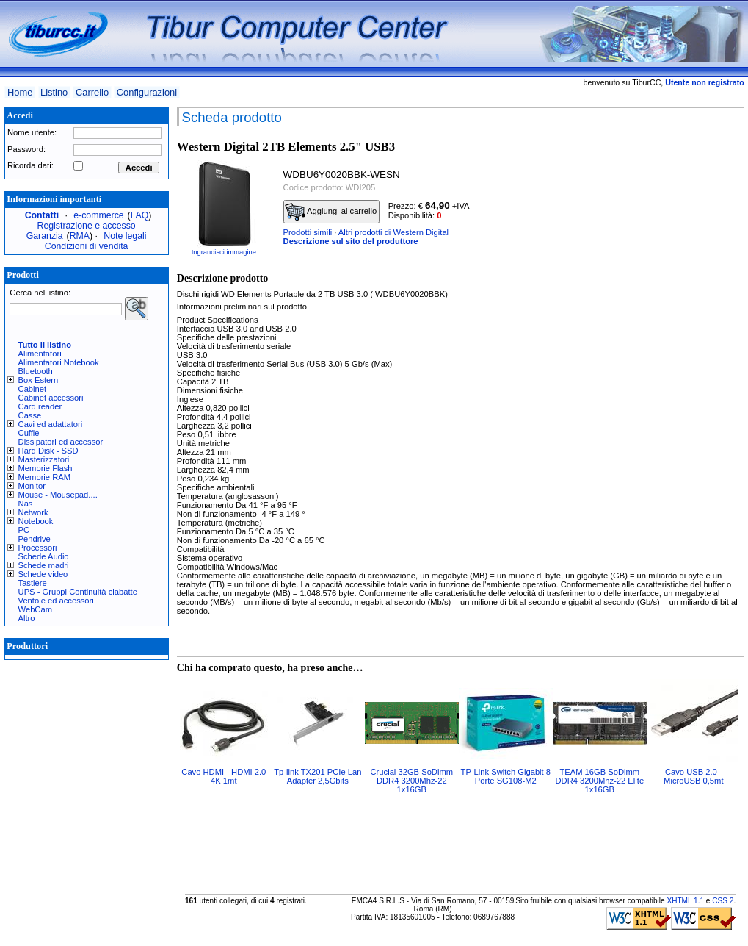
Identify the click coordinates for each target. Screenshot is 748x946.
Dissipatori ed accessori (61, 441)
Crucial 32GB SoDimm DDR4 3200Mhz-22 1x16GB (412, 780)
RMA (80, 236)
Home (19, 92)
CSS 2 (722, 901)
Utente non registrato (704, 82)
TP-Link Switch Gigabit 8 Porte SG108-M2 (506, 776)
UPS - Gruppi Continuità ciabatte (77, 591)
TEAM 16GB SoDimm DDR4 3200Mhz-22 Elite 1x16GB (599, 780)
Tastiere (32, 582)
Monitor (32, 485)
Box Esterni (39, 380)
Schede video (43, 574)
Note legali (125, 236)
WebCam (35, 609)
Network (33, 512)
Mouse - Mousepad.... (58, 494)
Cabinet (32, 388)
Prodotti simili (308, 232)
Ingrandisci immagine (224, 252)
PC (24, 530)
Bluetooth (35, 371)
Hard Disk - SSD (48, 450)
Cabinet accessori (51, 397)
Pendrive (34, 538)
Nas (25, 503)
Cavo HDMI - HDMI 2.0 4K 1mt (223, 776)
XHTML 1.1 (685, 901)
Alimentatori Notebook (58, 362)
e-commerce (98, 215)
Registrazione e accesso (86, 226)
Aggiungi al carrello (331, 211)
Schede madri (43, 565)
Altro (26, 618)
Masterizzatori (44, 459)
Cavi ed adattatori (50, 424)
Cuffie (29, 433)
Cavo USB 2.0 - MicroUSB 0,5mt (693, 776)
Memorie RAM (44, 477)
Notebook (36, 521)
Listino (54, 92)
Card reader (40, 406)
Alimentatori (40, 353)
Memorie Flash (45, 468)
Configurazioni (147, 92)
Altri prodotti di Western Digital (393, 232)
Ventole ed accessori (56, 600)
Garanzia (44, 236)
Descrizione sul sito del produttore (350, 241)
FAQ (140, 215)
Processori (37, 547)
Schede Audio (43, 556)
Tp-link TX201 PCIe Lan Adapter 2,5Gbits (317, 776)
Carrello (92, 92)
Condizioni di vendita (86, 246)
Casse (30, 415)
